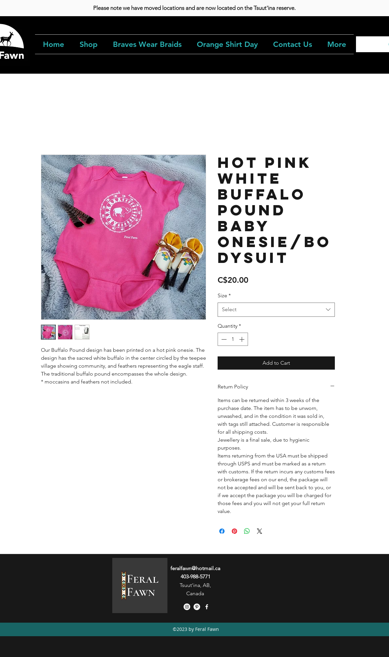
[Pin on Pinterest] (234, 531)
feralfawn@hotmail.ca (195, 568)
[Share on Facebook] (222, 531)
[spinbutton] (233, 339)
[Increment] (242, 339)
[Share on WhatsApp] (247, 531)
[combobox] (276, 310)
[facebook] (206, 606)
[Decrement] (223, 339)
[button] (88, 44)
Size (224, 295)
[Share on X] (260, 531)
